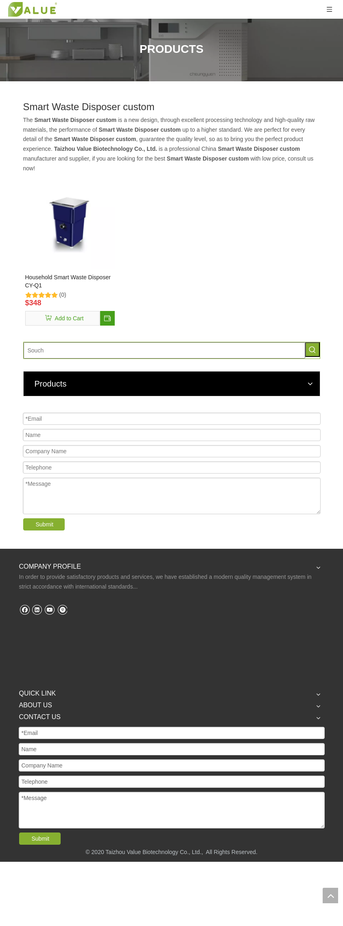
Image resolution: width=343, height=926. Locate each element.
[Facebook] (25, 609)
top (330, 895)
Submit (45, 524)
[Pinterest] (62, 609)
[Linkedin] (37, 609)
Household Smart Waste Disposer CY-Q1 (68, 281)
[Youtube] (49, 609)
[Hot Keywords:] (312, 349)
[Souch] (164, 350)
